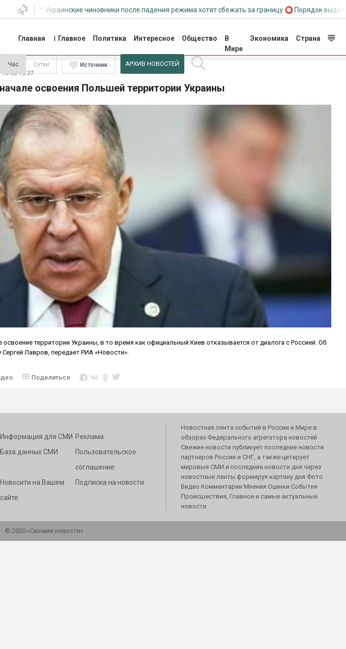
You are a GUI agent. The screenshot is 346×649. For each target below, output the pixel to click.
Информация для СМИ (36, 437)
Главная (31, 38)
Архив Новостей (152, 63)
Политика (109, 38)
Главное (72, 38)
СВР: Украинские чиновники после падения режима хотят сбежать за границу (156, 10)
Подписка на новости (109, 482)
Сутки (41, 64)
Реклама (89, 437)
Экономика (269, 38)
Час (13, 64)
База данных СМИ (29, 452)
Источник (94, 64)
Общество (199, 38)
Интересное (154, 38)
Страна (308, 38)
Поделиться (50, 377)
